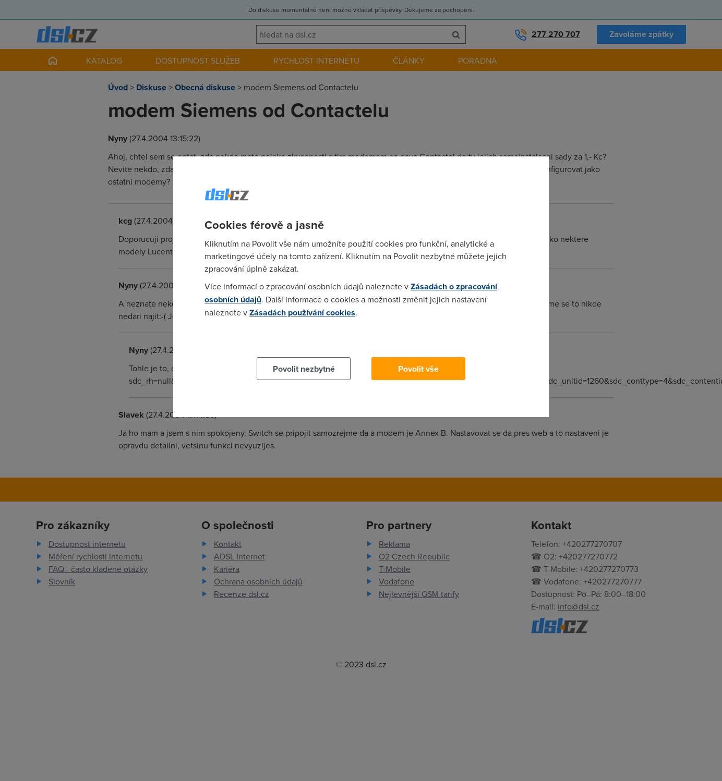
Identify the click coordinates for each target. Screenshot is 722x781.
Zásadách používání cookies (302, 313)
